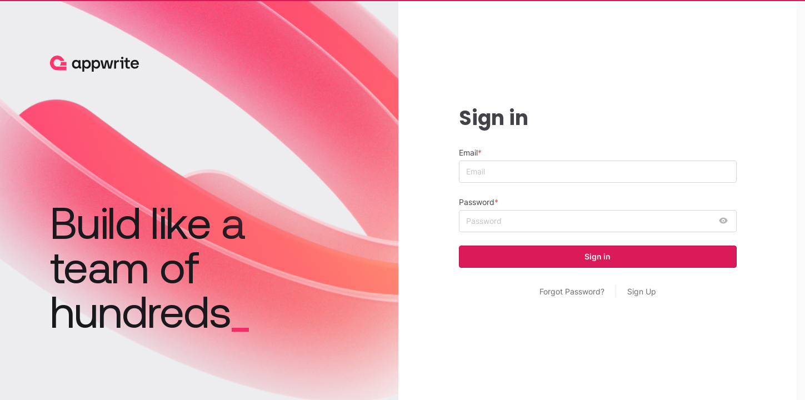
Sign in (597, 256)
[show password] (723, 221)
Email (468, 152)
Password (476, 202)
